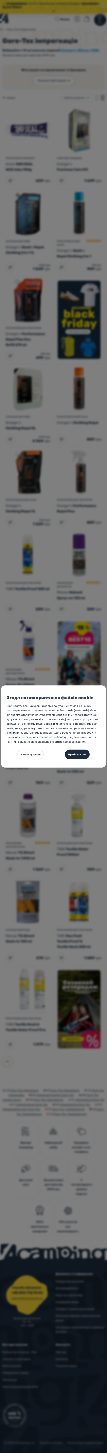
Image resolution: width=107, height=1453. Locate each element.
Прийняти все (77, 754)
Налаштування (30, 754)
